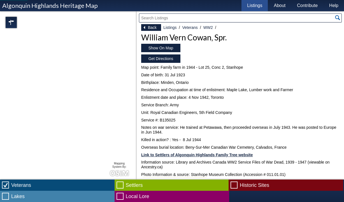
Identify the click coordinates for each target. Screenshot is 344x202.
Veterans (189, 27)
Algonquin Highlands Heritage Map (50, 5)
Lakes (18, 196)
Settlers (134, 185)
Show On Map (160, 48)
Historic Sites (254, 185)
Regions (19, 22)
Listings (254, 5)
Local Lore (137, 196)
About (279, 5)
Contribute (307, 5)
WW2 (208, 27)
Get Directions (160, 58)
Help (333, 5)
